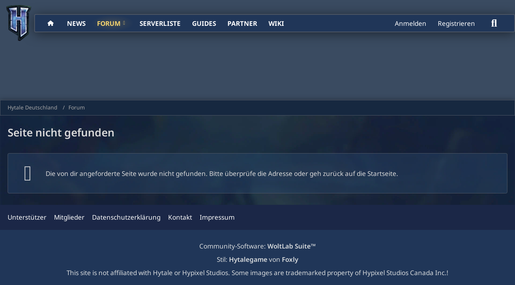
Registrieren (456, 23)
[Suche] (494, 23)
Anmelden (410, 23)
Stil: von (257, 259)
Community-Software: (257, 246)
